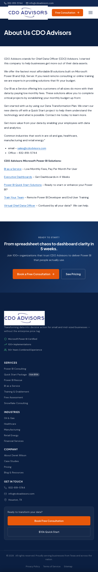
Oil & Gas (9, 418)
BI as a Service (13, 169)
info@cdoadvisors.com (40, 3)
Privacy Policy (33, 566)
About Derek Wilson (15, 455)
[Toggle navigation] (90, 12)
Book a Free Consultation (36, 274)
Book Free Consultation (49, 520)
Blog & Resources (14, 472)
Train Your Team (14, 197)
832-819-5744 (13, 3)
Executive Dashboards (18, 177)
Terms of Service (52, 566)
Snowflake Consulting (16, 403)
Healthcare (10, 423)
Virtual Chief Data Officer (19, 205)
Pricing (7, 466)
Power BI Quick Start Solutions (23, 185)
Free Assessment (13, 397)
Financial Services (14, 440)
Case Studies (11, 461)
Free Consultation (67, 12)
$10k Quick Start (49, 531)
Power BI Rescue (13, 380)
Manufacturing (12, 429)
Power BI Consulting (15, 368)
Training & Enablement (16, 391)
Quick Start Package (22, 375)
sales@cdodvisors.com (31, 148)
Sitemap (68, 566)
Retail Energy (11, 435)
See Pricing (73, 274)
